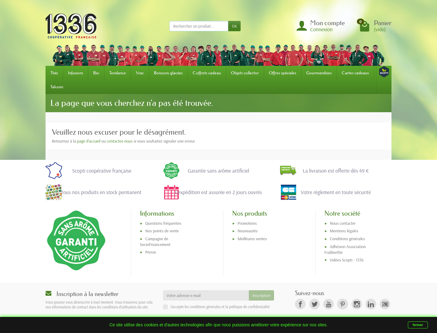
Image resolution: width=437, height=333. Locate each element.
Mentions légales (344, 231)
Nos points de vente (162, 231)
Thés (54, 73)
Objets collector (245, 73)
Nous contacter (343, 223)
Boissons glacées (168, 73)
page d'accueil (88, 141)
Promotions (247, 223)
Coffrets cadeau (207, 73)
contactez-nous (120, 141)
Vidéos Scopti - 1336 (347, 260)
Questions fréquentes (163, 223)
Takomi (56, 86)
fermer (418, 325)
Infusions (75, 73)
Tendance (117, 73)
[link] (300, 304)
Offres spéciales (282, 73)
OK (234, 26)
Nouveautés (248, 231)
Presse (150, 252)
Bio (96, 73)
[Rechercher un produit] (198, 26)
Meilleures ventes (252, 238)
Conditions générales (347, 238)
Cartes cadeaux (355, 73)
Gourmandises (319, 73)
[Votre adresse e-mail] (206, 295)
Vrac (140, 73)
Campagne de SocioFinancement (155, 241)
